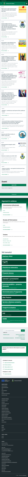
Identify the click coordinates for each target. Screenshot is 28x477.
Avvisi (3, 430)
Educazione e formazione (6, 411)
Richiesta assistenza (5, 457)
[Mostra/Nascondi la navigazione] (1, 3)
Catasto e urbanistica (5, 408)
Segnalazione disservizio (5, 456)
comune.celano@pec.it (6, 449)
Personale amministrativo (6, 393)
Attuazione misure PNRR (6, 459)
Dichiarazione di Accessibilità (6, 471)
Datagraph (24, 475)
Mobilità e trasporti (5, 415)
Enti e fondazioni (4, 390)
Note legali (3, 470)
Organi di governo (4, 385)
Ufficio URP (3, 447)
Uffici (2, 388)
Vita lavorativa (4, 422)
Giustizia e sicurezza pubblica (6, 412)
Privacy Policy (4, 468)
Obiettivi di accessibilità (5, 465)
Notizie (3, 427)
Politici (3, 392)
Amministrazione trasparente (6, 460)
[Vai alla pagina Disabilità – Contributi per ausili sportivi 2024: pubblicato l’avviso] (5, 115)
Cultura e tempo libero (5, 409)
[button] (27, 3)
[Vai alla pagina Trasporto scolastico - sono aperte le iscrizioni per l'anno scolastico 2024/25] (5, 174)
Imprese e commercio (5, 414)
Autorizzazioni (4, 406)
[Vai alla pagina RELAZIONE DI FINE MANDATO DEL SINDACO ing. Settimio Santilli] (5, 50)
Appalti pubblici (4, 405)
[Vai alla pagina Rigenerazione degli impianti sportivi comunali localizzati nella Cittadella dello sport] (5, 18)
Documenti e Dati (4, 395)
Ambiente (3, 402)
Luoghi (3, 436)
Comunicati (3, 429)
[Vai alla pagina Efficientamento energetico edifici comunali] (5, 150)
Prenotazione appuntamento (6, 454)
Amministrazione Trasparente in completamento (9, 462)
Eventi (3, 437)
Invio (23, 330)
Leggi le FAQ (4, 453)
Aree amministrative (5, 387)
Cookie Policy (4, 466)
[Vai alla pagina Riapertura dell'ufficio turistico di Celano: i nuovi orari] (5, 138)
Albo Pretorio (4, 463)
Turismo (3, 420)
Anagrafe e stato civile (5, 403)
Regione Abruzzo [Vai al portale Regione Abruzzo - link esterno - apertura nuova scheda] (4, 0)
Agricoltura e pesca (5, 400)
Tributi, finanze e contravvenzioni (7, 418)
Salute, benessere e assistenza (6, 417)
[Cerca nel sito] (25, 3)
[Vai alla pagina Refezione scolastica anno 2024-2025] (5, 162)
